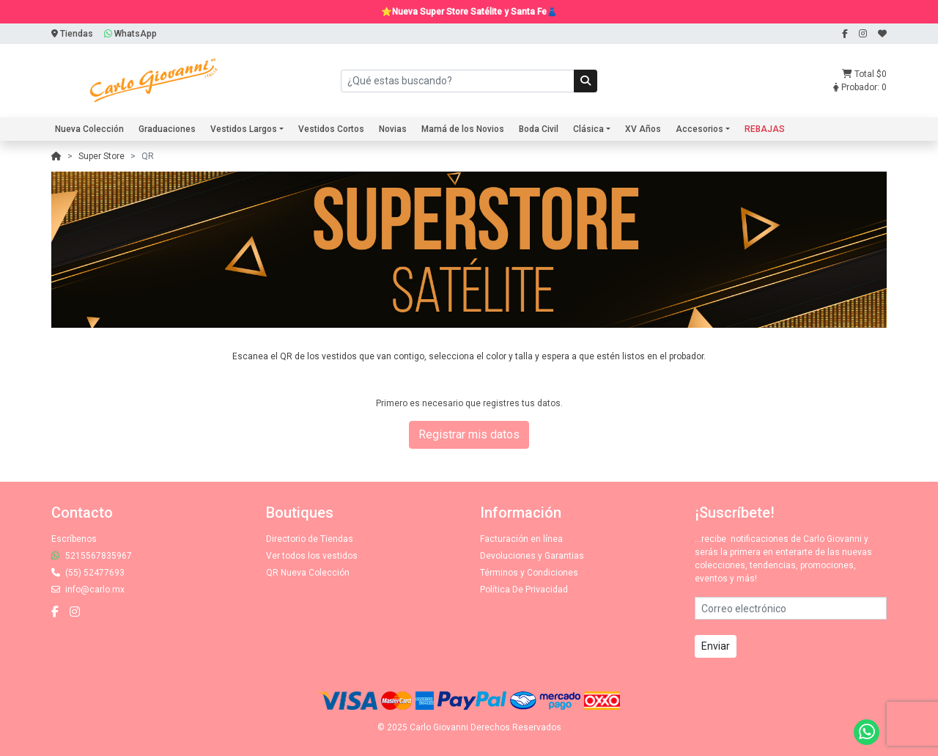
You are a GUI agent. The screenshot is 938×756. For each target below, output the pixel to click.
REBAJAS (765, 129)
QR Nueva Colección (308, 573)
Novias (393, 129)
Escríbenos (74, 539)
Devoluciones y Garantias (532, 556)
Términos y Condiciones (529, 573)
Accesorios (699, 129)
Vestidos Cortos (331, 129)
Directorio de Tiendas (309, 539)
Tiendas (72, 34)
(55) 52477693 (88, 573)
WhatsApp (130, 34)
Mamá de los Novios (462, 129)
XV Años (643, 129)
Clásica (588, 129)
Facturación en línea (521, 539)
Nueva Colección (89, 129)
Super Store (101, 156)
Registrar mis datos (469, 434)
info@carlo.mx (88, 589)
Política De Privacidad (524, 589)
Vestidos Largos (243, 129)
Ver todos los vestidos (312, 556)
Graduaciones (167, 129)
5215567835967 (91, 556)
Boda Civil (538, 129)
